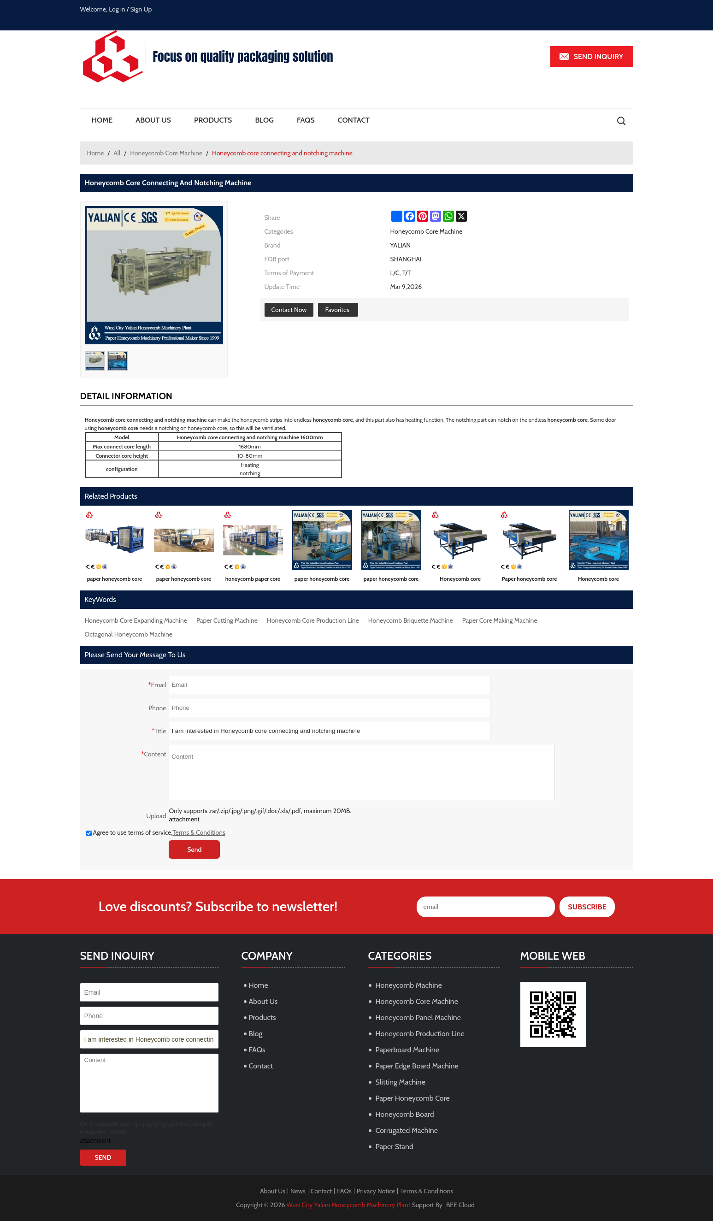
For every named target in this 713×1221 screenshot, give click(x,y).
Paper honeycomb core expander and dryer (529, 580)
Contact (354, 120)
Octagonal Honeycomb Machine (128, 634)
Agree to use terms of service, (155, 832)
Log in (117, 9)
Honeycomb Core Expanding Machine (136, 620)
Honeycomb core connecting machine (599, 580)
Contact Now (289, 310)
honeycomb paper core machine (253, 580)
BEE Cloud (460, 1205)
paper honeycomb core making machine (322, 580)
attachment (184, 819)
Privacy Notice (376, 1191)
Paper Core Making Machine (499, 620)
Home (102, 120)
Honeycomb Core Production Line (313, 620)
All (116, 153)
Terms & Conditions (198, 832)
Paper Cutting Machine (227, 620)
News (298, 1191)
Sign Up (141, 9)
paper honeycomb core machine (114, 580)
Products (213, 120)
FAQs (306, 120)
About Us (153, 120)
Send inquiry (599, 56)
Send (194, 849)
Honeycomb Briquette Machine (410, 620)
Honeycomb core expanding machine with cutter (460, 580)
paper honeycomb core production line (184, 580)
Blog (264, 120)
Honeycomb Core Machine (166, 153)
